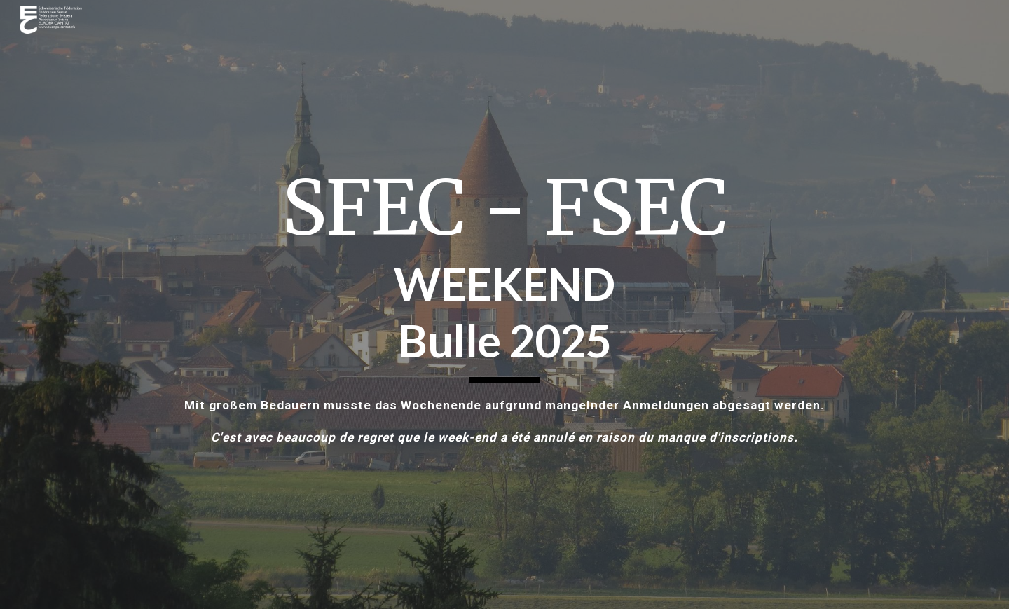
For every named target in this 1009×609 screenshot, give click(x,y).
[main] (504, 304)
